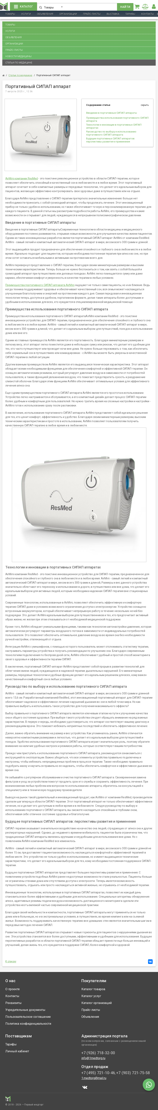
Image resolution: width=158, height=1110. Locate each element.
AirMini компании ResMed (21, 178)
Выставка (113, 13)
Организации (68, 13)
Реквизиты (13, 1003)
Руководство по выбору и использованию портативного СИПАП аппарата (111, 133)
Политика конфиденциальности (28, 1023)
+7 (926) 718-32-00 (98, 1053)
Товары (10, 13)
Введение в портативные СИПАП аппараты (111, 112)
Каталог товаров (93, 989)
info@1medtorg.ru (93, 1058)
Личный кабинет (17, 1051)
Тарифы (130, 13)
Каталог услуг (91, 996)
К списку (10, 961)
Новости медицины (18, 56)
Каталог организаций (96, 1003)
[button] (54, 6)
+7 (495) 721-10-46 (98, 1073)
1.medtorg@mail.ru (93, 1078)
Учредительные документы (25, 1010)
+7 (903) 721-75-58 (133, 1073)
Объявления (45, 13)
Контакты (147, 13)
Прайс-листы (92, 13)
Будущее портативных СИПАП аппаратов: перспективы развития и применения (110, 140)
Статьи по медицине (18, 62)
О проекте (12, 989)
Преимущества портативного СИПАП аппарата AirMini (39, 285)
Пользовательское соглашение (28, 1017)
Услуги (26, 13)
